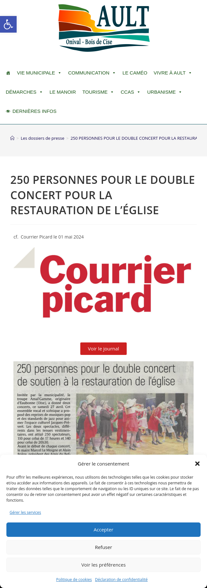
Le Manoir (63, 92)
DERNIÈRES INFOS (34, 111)
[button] (8, 24)
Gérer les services (25, 512)
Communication (92, 72)
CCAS (131, 92)
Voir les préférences (103, 564)
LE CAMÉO (135, 72)
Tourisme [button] (98, 92)
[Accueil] (12, 138)
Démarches (24, 92)
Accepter (103, 529)
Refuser (103, 547)
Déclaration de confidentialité (121, 579)
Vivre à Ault (173, 72)
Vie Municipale (39, 72)
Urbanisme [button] (164, 92)
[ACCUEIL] (8, 72)
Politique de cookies (74, 579)
